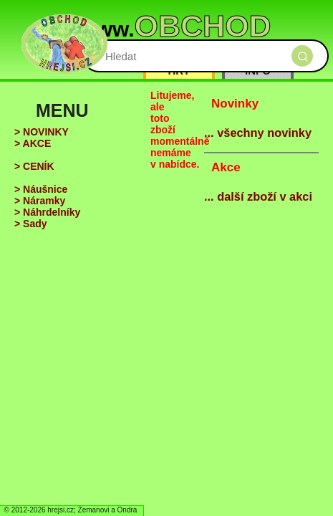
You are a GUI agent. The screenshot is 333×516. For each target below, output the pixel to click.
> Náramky (39, 200)
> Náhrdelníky (47, 212)
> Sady (30, 223)
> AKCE (32, 143)
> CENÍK (34, 166)
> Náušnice (40, 189)
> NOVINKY (41, 132)
